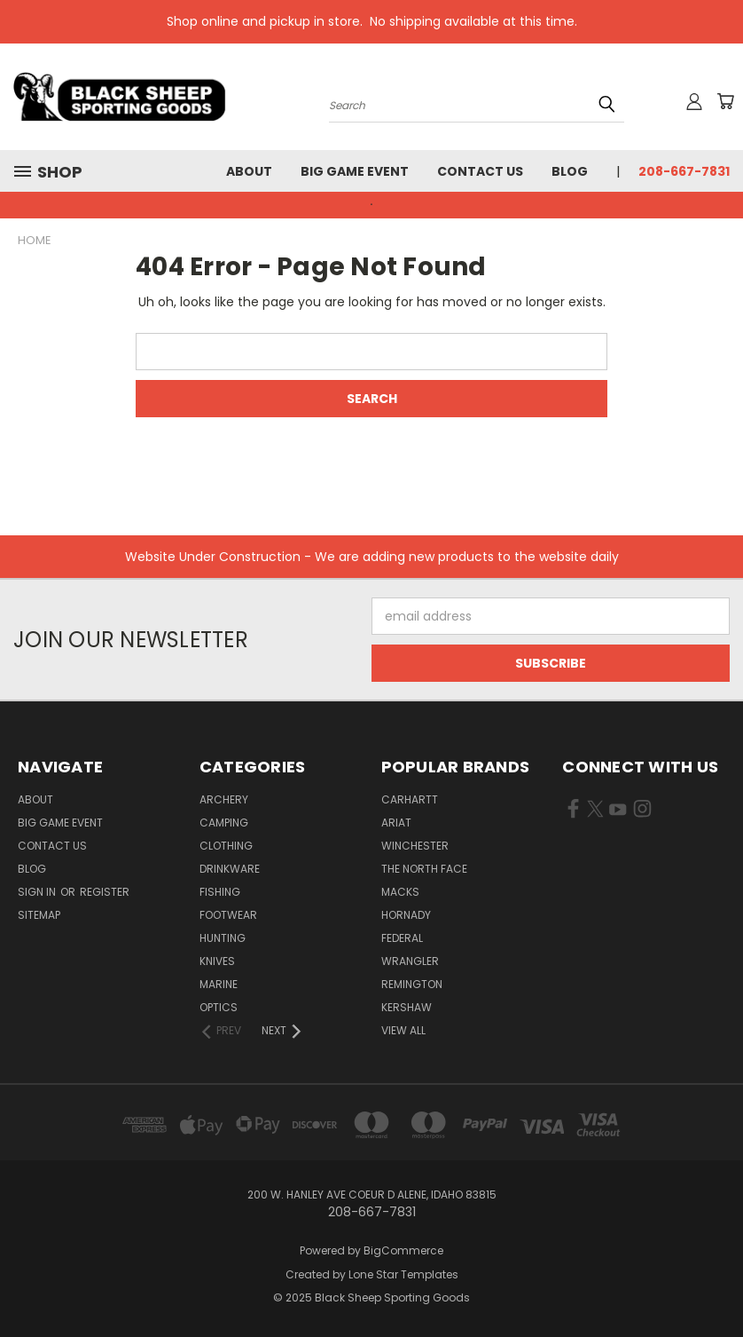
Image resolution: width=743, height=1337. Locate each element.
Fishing (219, 891)
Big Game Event (355, 171)
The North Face (424, 868)
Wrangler (410, 961)
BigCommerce (403, 1250)
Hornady (406, 914)
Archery (223, 799)
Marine (218, 984)
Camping (223, 822)
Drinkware (229, 868)
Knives (217, 961)
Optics (218, 1007)
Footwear (228, 914)
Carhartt (409, 799)
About (249, 171)
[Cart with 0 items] (725, 101)
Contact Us (480, 171)
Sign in (38, 891)
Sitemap (39, 914)
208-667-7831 (684, 171)
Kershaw (406, 1007)
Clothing (226, 845)
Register (104, 891)
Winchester (415, 845)
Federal (402, 937)
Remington (411, 984)
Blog (569, 171)
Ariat (396, 822)
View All (403, 1030)
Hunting (222, 937)
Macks (400, 891)
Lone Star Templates (403, 1274)
